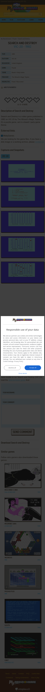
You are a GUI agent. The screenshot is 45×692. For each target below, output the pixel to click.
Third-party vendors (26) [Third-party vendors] (30, 346)
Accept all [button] (32, 368)
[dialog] (22, 346)
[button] (22, 373)
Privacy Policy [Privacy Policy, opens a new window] (18, 361)
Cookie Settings (8, 361)
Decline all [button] (12, 368)
